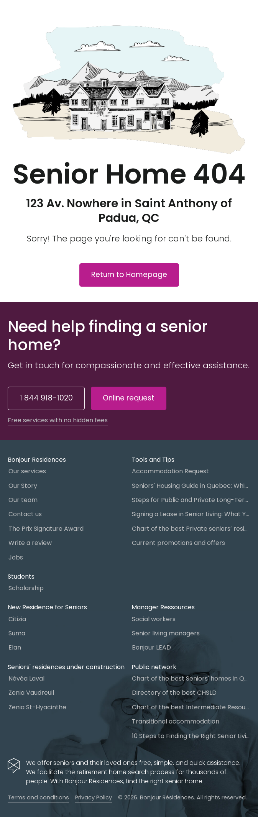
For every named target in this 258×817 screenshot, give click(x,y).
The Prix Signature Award (46, 528)
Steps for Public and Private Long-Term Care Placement (191, 499)
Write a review (30, 542)
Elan (14, 647)
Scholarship (26, 588)
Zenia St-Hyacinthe (37, 707)
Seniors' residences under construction (66, 667)
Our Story (22, 485)
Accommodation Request (170, 471)
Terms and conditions (38, 797)
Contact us (25, 514)
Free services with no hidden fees (58, 420)
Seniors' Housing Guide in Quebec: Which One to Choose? (191, 485)
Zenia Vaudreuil (31, 692)
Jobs (15, 557)
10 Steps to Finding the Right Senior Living (191, 736)
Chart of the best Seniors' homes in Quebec (191, 678)
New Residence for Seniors (47, 607)
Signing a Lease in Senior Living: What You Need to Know (191, 514)
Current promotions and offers (178, 542)
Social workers (154, 619)
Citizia (17, 619)
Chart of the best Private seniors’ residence (191, 528)
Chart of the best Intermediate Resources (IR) (191, 707)
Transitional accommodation (175, 721)
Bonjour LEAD (151, 647)
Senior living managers (166, 633)
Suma (16, 633)
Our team (23, 499)
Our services (27, 471)
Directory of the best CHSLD (174, 692)
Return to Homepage (129, 274)
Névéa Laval (26, 678)
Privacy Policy (93, 797)
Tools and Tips (152, 459)
